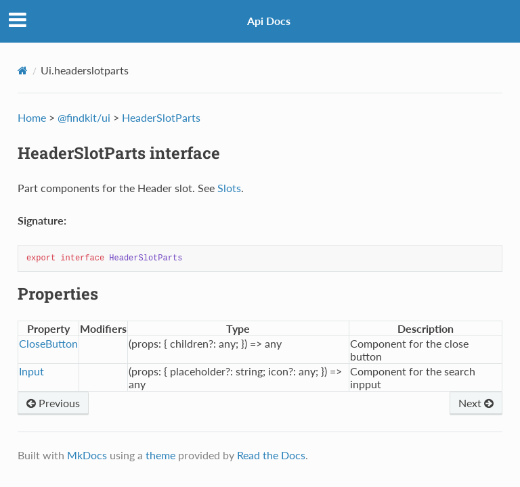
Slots (229, 187)
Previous (53, 402)
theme (160, 454)
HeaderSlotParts (161, 117)
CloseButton (48, 343)
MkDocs (87, 454)
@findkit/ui (84, 117)
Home (32, 117)
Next (476, 402)
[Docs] (23, 70)
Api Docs (268, 20)
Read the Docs (271, 454)
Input (31, 371)
